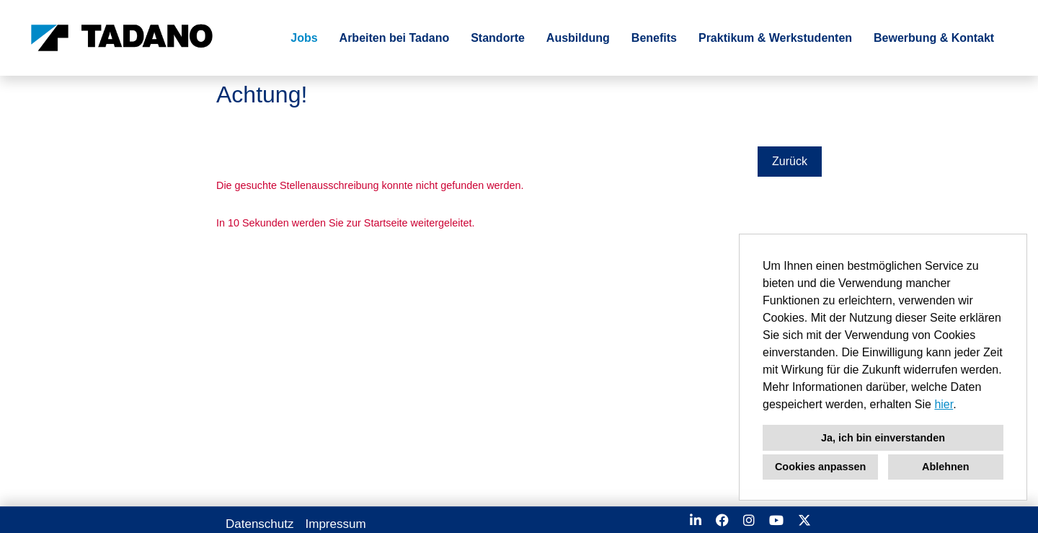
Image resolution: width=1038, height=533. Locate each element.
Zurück (789, 161)
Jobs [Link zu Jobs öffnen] (303, 38)
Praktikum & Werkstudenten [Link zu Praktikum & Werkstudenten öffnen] (775, 38)
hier (943, 404)
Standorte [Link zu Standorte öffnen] (498, 38)
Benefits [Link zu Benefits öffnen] (654, 38)
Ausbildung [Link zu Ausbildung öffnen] (578, 38)
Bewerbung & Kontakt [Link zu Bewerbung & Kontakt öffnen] (934, 38)
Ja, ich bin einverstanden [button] (883, 438)
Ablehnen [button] (946, 466)
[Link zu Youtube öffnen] (776, 520)
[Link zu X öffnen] (804, 520)
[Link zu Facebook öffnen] (722, 520)
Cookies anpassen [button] (820, 466)
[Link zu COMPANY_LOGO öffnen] (122, 38)
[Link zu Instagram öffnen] (749, 520)
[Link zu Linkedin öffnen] (695, 520)
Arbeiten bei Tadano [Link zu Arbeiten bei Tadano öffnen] (395, 38)
